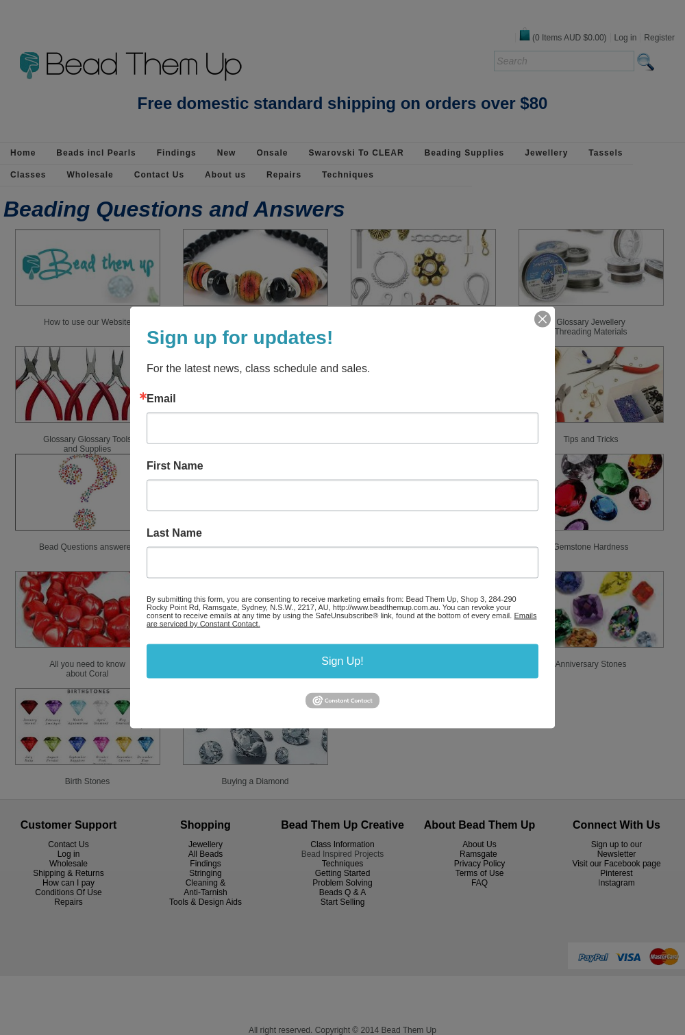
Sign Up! (342, 661)
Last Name (174, 533)
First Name (175, 466)
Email (161, 398)
